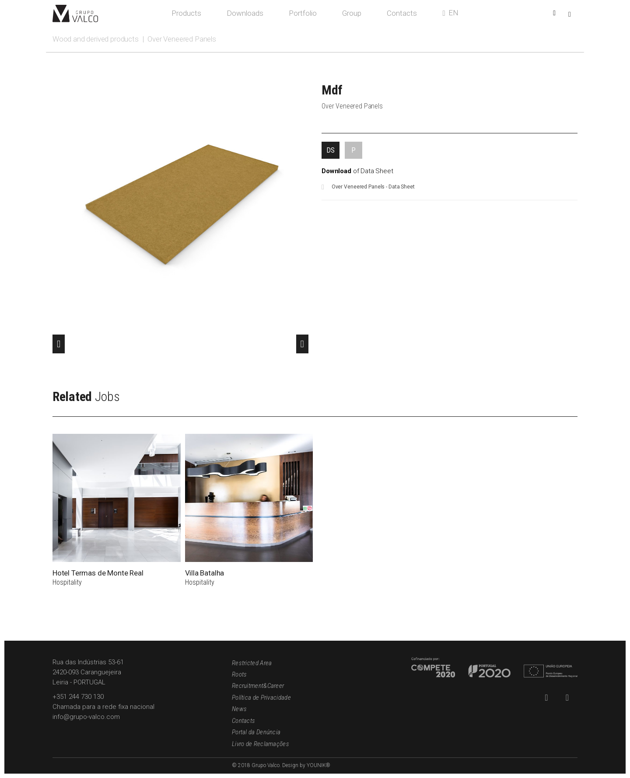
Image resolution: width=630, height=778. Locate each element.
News (239, 709)
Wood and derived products (95, 39)
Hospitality (67, 582)
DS (330, 150)
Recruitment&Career (258, 686)
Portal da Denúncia (256, 732)
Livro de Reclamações (260, 744)
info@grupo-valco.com (86, 717)
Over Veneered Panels (181, 39)
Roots (239, 674)
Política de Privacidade (261, 697)
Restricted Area (252, 663)
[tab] (331, 150)
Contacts (243, 721)
